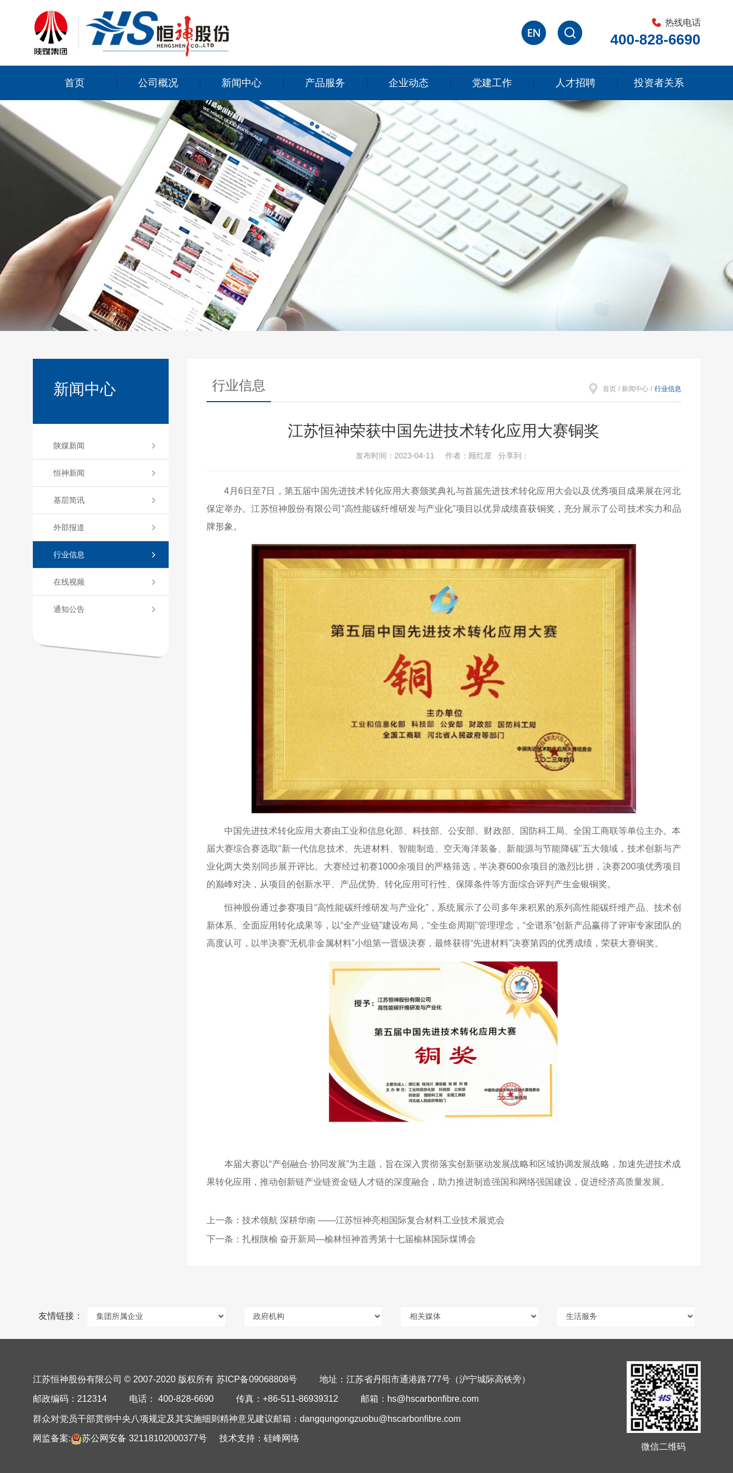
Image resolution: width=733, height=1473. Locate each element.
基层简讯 (69, 500)
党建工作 (492, 82)
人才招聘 (575, 82)
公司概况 (158, 82)
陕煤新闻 (69, 445)
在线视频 (69, 581)
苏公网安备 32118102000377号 (139, 1438)
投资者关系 (659, 82)
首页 (75, 82)
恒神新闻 (69, 472)
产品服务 (325, 82)
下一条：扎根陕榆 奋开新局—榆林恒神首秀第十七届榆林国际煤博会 (341, 1239)
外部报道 (69, 527)
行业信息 (69, 554)
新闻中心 (242, 82)
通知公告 (69, 609)
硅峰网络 (281, 1438)
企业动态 (408, 82)
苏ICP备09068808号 (257, 1379)
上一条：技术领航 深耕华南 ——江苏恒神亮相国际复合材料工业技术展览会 (355, 1220)
